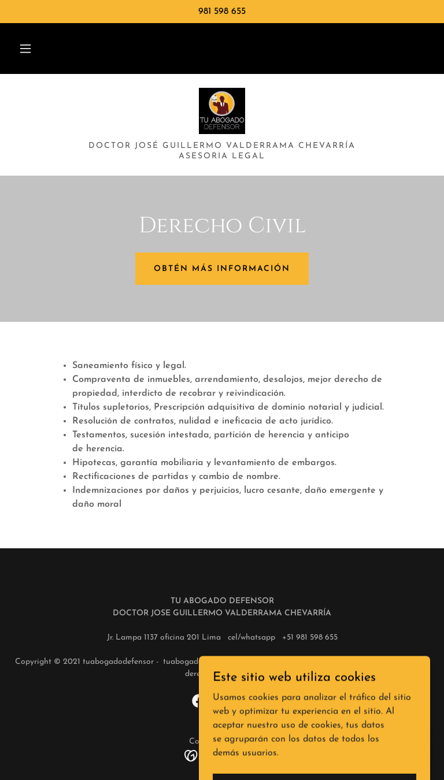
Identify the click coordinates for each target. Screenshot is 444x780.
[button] (25, 48)
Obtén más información (222, 269)
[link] (222, 111)
